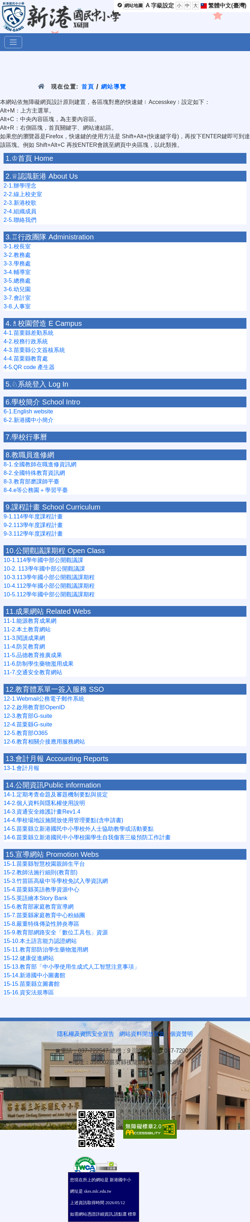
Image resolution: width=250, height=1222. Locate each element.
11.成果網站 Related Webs (48, 611)
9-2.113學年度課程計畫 (33, 525)
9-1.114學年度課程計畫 (33, 516)
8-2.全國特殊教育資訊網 (34, 473)
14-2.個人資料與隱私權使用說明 (44, 803)
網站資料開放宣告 (142, 1034)
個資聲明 (181, 1034)
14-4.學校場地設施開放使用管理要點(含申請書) (63, 820)
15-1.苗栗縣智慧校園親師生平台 (44, 864)
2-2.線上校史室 (23, 194)
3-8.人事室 (17, 306)
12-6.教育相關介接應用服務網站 (44, 742)
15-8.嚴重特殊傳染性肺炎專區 (41, 924)
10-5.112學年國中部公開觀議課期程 (49, 594)
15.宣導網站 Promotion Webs (52, 854)
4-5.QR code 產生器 (29, 367)
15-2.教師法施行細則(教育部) (41, 872)
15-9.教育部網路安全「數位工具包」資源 (56, 932)
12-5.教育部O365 (26, 733)
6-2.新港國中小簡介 (29, 420)
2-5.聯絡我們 (20, 220)
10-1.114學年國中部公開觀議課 (43, 560)
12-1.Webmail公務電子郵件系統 (44, 699)
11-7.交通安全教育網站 (33, 672)
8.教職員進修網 (30, 455)
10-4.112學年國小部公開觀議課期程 (49, 586)
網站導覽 (114, 87)
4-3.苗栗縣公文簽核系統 (34, 350)
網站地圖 (133, 5)
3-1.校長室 (17, 246)
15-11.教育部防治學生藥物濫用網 (46, 950)
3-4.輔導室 (17, 272)
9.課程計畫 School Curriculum (53, 507)
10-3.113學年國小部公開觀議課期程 (49, 577)
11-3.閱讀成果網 (24, 638)
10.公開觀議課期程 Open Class (55, 551)
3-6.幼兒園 (17, 289)
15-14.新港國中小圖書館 (34, 975)
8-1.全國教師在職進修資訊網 (40, 464)
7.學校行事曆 (27, 437)
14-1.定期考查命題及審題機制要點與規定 (56, 794)
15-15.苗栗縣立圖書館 (32, 984)
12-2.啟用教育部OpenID (34, 707)
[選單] (13, 42)
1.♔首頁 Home (30, 158)
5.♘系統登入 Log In (37, 384)
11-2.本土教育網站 (27, 629)
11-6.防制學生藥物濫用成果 (39, 664)
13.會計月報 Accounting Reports (57, 758)
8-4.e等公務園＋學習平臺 (36, 490)
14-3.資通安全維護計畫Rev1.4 (42, 812)
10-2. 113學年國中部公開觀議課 (44, 569)
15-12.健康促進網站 (29, 958)
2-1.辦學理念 (20, 186)
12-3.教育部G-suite (28, 716)
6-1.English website (28, 411)
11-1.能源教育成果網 (30, 621)
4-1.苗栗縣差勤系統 (29, 333)
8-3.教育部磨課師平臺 (31, 481)
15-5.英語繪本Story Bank (36, 898)
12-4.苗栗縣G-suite (28, 724)
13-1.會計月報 (21, 768)
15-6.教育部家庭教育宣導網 (39, 907)
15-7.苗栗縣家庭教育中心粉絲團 (44, 915)
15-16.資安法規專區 (29, 992)
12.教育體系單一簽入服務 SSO (55, 689)
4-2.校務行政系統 (26, 341)
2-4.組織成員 (20, 211)
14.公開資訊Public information (53, 785)
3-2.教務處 (17, 255)
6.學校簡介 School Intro (43, 402)
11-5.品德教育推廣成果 (33, 655)
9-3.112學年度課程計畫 (33, 534)
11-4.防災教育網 (24, 647)
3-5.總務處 (17, 281)
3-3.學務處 (17, 263)
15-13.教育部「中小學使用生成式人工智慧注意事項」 (72, 967)
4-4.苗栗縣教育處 (26, 359)
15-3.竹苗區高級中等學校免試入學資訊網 (56, 881)
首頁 (87, 87)
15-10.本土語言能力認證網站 (40, 941)
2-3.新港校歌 (20, 203)
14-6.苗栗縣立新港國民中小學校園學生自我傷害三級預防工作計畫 (87, 837)
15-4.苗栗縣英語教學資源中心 (41, 889)
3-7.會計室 (17, 298)
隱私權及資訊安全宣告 (85, 1034)
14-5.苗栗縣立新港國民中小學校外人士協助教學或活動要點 (79, 829)
